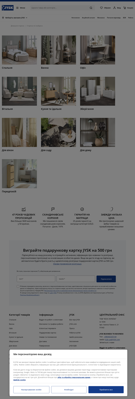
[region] (68, 373)
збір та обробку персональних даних (74, 377)
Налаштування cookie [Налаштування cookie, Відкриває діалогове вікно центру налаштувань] (31, 390)
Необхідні (68, 390)
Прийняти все (106, 390)
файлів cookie (19, 380)
